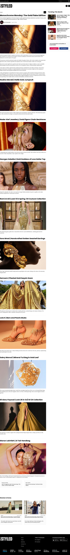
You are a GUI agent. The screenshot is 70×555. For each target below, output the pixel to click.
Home (22, 537)
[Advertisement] (21, 492)
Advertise (23, 541)
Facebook (64, 48)
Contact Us (23, 544)
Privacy (22, 546)
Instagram (55, 48)
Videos (22, 539)
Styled (1, 12)
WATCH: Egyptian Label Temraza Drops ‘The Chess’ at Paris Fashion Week (11, 485)
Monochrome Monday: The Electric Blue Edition (34, 485)
